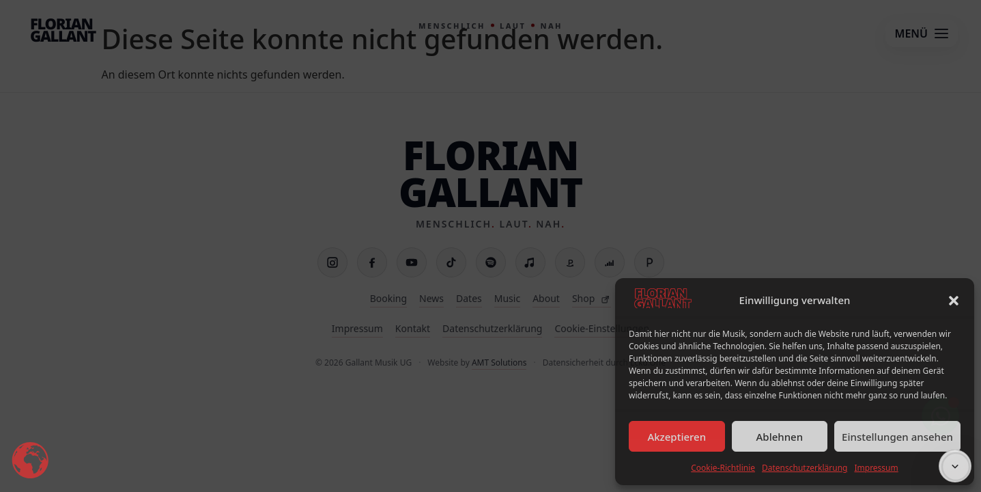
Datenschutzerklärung (804, 468)
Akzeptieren (676, 436)
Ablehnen (780, 436)
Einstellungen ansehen (897, 436)
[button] (954, 301)
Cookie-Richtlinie (723, 468)
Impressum (876, 468)
